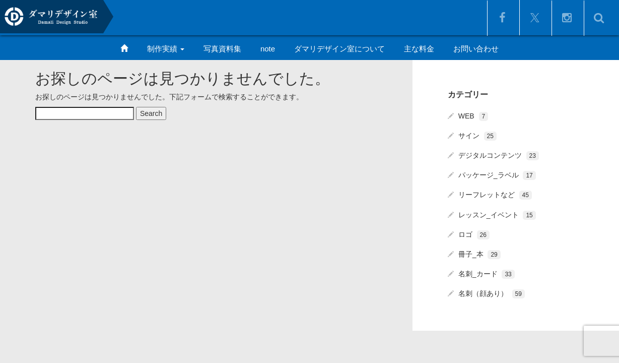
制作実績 (165, 48)
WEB (473, 116)
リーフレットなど (495, 195)
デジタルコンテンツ (498, 155)
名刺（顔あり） (491, 293)
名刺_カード (486, 274)
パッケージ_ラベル (497, 175)
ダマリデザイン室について (339, 48)
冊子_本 (479, 254)
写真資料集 (222, 48)
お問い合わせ (476, 48)
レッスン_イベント (497, 215)
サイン (477, 136)
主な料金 (419, 48)
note (267, 48)
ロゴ (474, 234)
